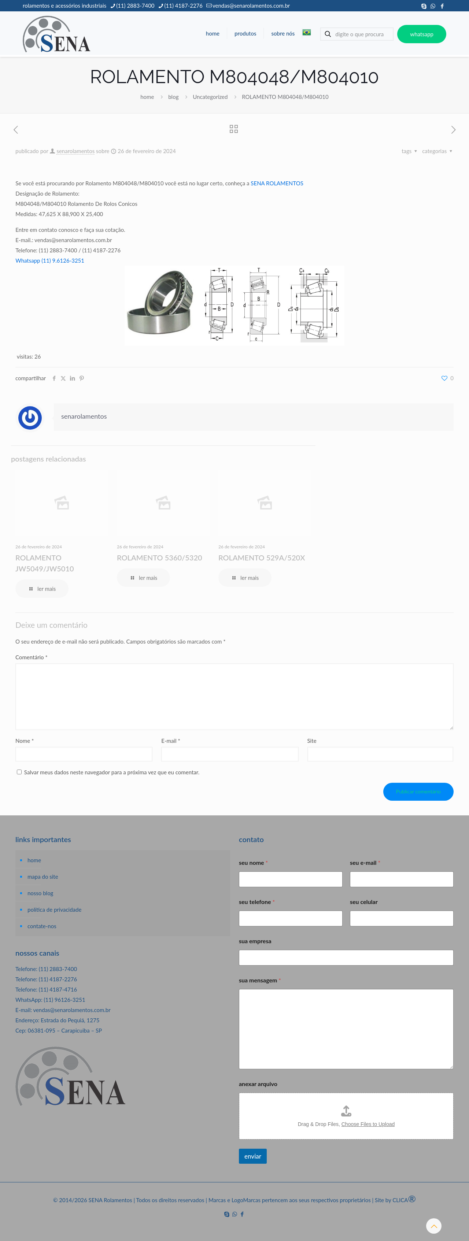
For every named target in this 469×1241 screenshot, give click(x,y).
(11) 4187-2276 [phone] (184, 5)
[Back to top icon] (434, 1226)
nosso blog (40, 893)
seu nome (253, 862)
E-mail (170, 740)
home (147, 96)
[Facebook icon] (442, 6)
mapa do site (42, 876)
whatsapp (421, 34)
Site (312, 740)
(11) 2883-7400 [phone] (135, 5)
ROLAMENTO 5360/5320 (159, 557)
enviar (252, 1156)
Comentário (31, 657)
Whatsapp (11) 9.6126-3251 (49, 260)
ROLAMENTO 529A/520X (261, 557)
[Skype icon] (423, 6)
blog (173, 96)
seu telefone (257, 901)
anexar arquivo (258, 1083)
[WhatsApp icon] (433, 6)
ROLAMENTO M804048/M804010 (285, 96)
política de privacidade (54, 909)
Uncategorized (210, 96)
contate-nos (41, 926)
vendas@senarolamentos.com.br (71, 1010)
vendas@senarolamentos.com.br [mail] (251, 5)
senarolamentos (75, 151)
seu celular (364, 901)
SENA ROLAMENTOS (277, 183)
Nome (24, 740)
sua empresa (255, 940)
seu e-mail (365, 862)
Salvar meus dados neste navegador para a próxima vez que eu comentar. (111, 772)
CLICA (404, 1200)
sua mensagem (260, 980)
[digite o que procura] (357, 34)
